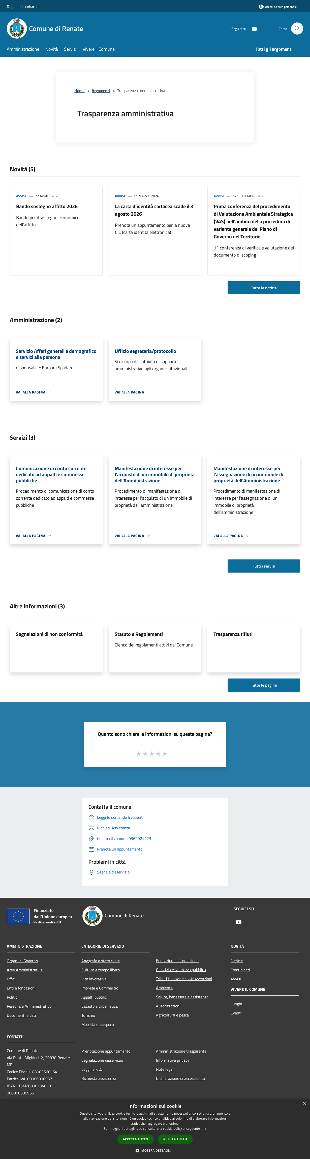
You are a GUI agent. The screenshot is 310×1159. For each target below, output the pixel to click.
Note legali (165, 1069)
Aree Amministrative (25, 970)
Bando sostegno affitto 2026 (47, 206)
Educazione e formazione (177, 960)
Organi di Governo (22, 961)
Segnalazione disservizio (102, 1060)
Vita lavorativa (93, 979)
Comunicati (240, 970)
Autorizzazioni (168, 1006)
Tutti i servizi (264, 566)
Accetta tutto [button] (135, 1139)
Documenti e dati (21, 1015)
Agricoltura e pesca (172, 1015)
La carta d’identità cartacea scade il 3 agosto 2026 (154, 210)
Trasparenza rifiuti (233, 634)
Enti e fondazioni (21, 988)
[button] (155, 1150)
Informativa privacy (172, 1060)
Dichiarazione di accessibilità (180, 1078)
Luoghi (236, 1004)
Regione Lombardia (23, 7)
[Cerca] (297, 28)
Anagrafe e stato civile (100, 961)
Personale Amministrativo (29, 1006)
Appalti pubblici (94, 997)
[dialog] (155, 1129)
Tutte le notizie (264, 288)
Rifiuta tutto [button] (175, 1139)
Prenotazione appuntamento (105, 1051)
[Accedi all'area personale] (277, 7)
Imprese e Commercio (99, 988)
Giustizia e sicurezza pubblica (181, 970)
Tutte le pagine (264, 685)
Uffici (11, 979)
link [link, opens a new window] (203, 1128)
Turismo (88, 1015)
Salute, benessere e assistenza (182, 997)
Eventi (236, 1013)
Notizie (237, 961)
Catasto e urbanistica (99, 1006)
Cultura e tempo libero (100, 970)
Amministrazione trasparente (181, 1051)
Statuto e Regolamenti (139, 634)
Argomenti (101, 91)
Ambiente (164, 988)
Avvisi (21, 196)
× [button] (304, 1104)
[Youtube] (252, 28)
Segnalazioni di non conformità (49, 634)
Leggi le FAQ (92, 1069)
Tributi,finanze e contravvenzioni (184, 979)
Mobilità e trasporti (97, 1024)
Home (79, 91)
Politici (12, 997)
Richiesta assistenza (98, 1078)
